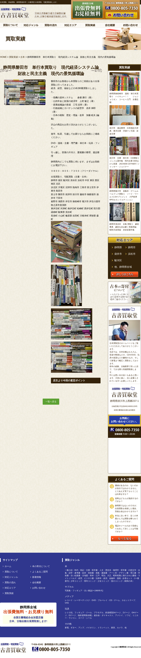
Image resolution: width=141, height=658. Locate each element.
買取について (10, 572)
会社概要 (35, 582)
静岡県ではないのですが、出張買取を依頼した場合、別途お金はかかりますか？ (126, 508)
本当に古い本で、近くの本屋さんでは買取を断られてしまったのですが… (126, 519)
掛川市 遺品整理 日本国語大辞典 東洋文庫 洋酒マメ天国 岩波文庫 (123, 131)
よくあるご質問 (39, 572)
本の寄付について (40, 566)
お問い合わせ (37, 588)
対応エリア (9, 588)
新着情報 (35, 577)
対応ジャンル (10, 577)
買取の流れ (9, 582)
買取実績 (8, 593)
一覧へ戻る (50, 401)
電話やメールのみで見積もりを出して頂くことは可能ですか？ (126, 529)
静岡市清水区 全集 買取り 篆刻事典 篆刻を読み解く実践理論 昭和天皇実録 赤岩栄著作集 (124, 227)
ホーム (7, 566)
